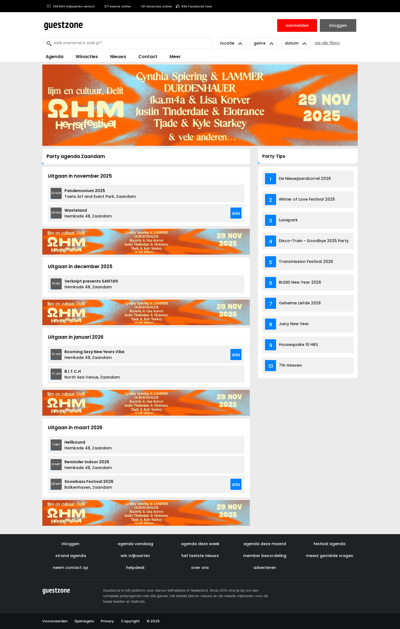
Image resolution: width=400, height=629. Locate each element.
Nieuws (118, 56)
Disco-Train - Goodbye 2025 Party (314, 241)
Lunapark (288, 220)
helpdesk (135, 567)
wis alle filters (327, 43)
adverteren (264, 567)
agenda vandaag (135, 544)
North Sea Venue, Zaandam (92, 374)
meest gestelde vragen (329, 555)
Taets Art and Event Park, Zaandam (100, 193)
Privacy (107, 621)
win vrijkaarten (135, 555)
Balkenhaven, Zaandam (88, 484)
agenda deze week (200, 544)
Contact (147, 56)
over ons (200, 567)
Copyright (130, 621)
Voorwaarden (54, 621)
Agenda (54, 56)
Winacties (87, 56)
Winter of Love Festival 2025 (307, 199)
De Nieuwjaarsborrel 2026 (305, 178)
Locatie (231, 43)
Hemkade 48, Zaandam (88, 213)
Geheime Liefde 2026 (300, 303)
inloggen (70, 544)
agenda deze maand (264, 544)
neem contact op (70, 567)
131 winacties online (153, 6)
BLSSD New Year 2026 (300, 282)
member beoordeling (264, 555)
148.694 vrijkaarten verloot (70, 6)
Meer (175, 56)
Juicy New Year (294, 324)
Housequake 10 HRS (298, 344)
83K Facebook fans (194, 6)
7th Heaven (290, 365)
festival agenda (329, 544)
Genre (264, 43)
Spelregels (84, 621)
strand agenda (70, 555)
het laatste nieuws (200, 555)
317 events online (115, 6)
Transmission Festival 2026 (306, 261)
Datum (296, 43)
